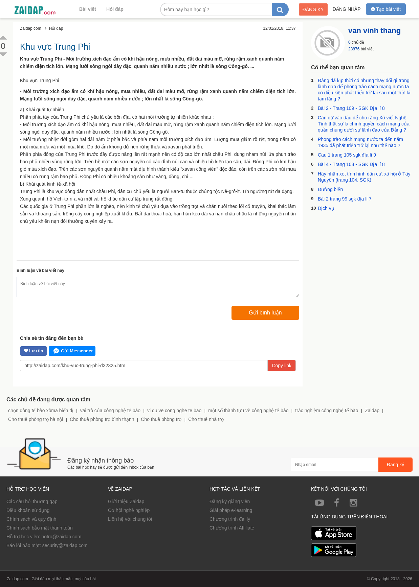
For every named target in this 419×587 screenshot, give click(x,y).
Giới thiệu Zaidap (126, 501)
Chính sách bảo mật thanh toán (39, 528)
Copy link (281, 365)
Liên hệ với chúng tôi (130, 519)
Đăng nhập (347, 9)
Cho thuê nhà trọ (206, 419)
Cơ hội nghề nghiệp (129, 510)
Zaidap (372, 410)
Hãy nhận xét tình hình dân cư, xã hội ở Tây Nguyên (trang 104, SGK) (364, 177)
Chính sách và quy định (31, 519)
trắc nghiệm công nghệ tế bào (326, 410)
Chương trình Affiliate (232, 528)
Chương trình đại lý (230, 519)
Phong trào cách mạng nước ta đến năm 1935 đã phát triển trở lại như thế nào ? (360, 142)
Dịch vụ (326, 208)
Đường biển (330, 189)
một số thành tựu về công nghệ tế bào (248, 410)
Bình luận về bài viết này (40, 270)
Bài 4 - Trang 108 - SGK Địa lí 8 (351, 164)
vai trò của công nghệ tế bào (110, 410)
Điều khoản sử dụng (27, 510)
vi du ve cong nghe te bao (174, 410)
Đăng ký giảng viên (230, 501)
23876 (353, 49)
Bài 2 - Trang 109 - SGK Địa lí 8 (351, 108)
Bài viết (87, 9)
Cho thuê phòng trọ (161, 419)
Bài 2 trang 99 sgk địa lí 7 (345, 199)
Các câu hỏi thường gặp (32, 501)
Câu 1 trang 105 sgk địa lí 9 (347, 155)
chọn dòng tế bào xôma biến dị (40, 410)
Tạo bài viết (386, 9)
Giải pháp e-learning (231, 510)
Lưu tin (33, 351)
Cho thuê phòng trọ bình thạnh (102, 419)
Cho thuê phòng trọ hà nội (35, 419)
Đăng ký (313, 9)
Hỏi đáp (115, 9)
